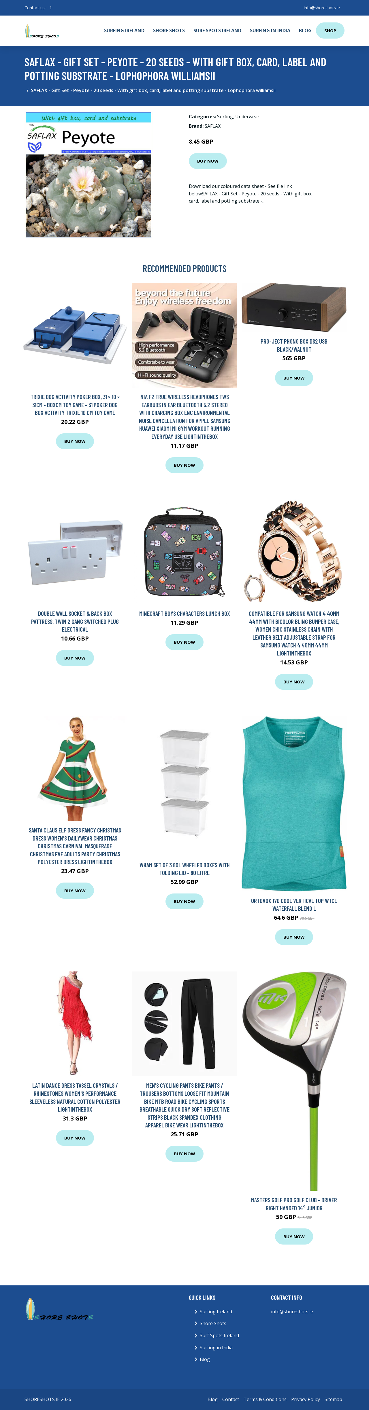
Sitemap (333, 1399)
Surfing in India (270, 30)
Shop (330, 30)
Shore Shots (169, 30)
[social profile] (51, 7)
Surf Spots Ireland (217, 30)
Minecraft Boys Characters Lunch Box (184, 613)
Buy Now (208, 161)
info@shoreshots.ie (322, 7)
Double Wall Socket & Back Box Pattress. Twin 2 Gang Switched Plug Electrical (75, 621)
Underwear (247, 116)
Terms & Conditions (265, 1399)
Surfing (225, 116)
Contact (230, 1399)
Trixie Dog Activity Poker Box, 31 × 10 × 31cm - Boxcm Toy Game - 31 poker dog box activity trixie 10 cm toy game (75, 404)
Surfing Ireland (124, 30)
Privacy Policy (305, 1399)
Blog (305, 30)
